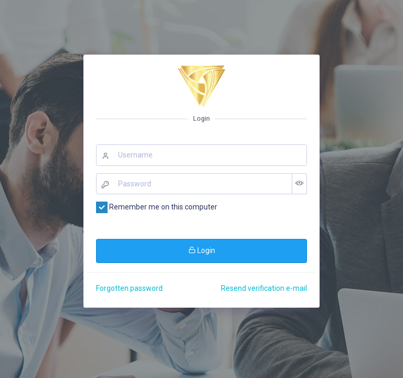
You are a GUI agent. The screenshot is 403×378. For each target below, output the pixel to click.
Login (201, 250)
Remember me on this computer (156, 207)
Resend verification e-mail (264, 288)
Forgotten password (129, 288)
